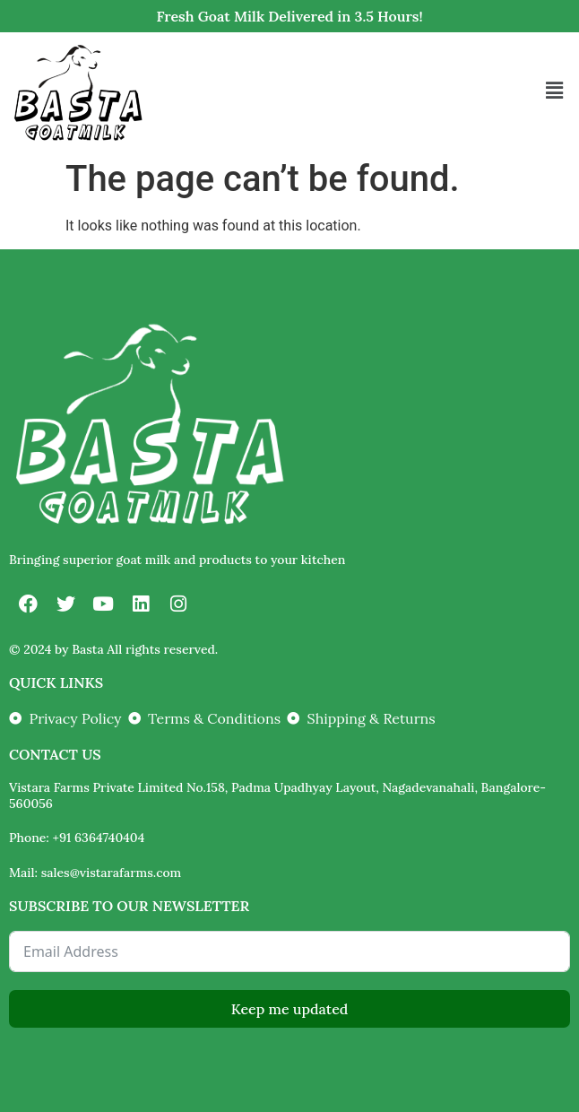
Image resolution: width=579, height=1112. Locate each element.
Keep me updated (290, 1009)
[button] (555, 91)
